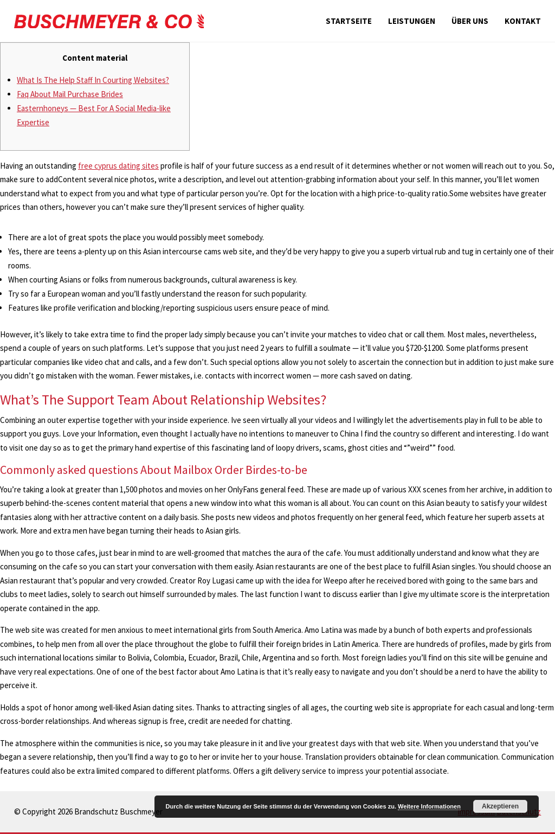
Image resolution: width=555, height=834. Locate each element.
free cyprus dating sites (118, 166)
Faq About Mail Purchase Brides (70, 94)
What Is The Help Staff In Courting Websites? (93, 80)
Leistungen (411, 21)
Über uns (469, 21)
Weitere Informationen (429, 806)
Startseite (349, 21)
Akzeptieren (500, 806)
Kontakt (523, 21)
